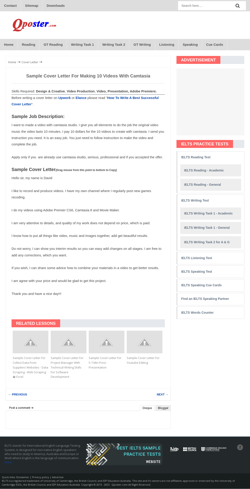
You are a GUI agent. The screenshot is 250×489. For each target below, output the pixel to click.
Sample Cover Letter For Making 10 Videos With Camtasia (88, 75)
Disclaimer (22, 477)
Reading (28, 44)
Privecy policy (40, 477)
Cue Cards (214, 44)
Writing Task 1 (82, 44)
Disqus (147, 408)
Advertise (58, 477)
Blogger (163, 408)
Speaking (190, 44)
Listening (166, 44)
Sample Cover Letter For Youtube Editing (143, 360)
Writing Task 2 (113, 44)
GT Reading (53, 44)
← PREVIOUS (17, 394)
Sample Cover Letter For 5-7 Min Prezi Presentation (105, 362)
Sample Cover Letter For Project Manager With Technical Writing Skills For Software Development (67, 367)
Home (9, 44)
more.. (9, 462)
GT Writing (142, 44)
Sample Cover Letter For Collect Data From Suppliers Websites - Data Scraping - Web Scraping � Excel (30, 367)
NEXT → (162, 394)
